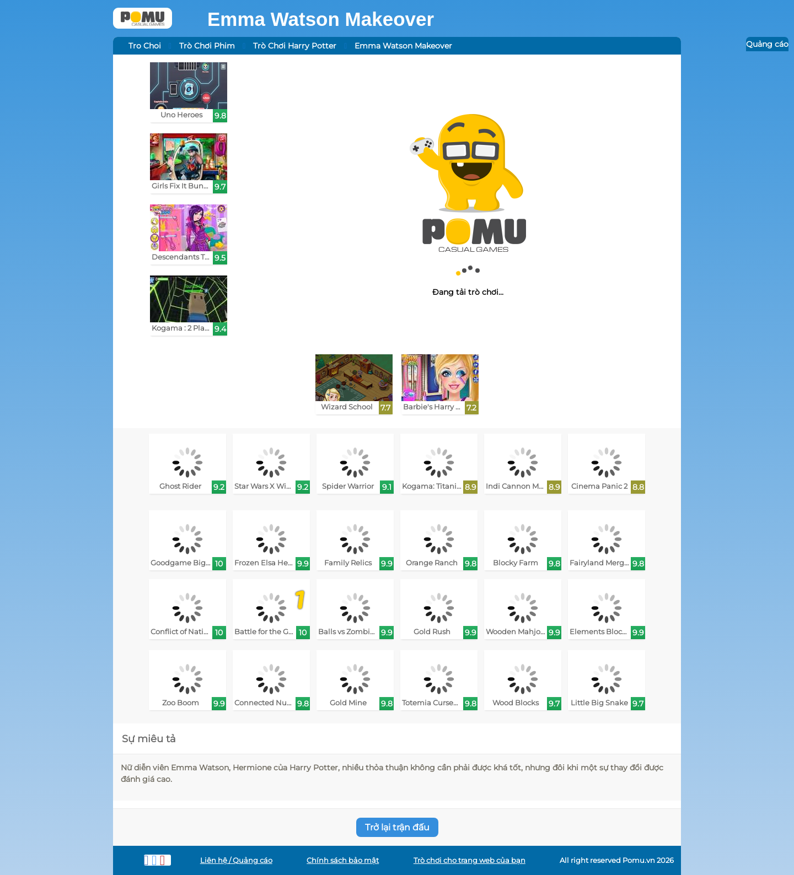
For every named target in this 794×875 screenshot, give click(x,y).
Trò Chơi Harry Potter (294, 46)
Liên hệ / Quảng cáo (236, 860)
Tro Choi (144, 46)
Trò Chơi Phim (207, 46)
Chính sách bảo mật (343, 860)
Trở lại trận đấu (397, 827)
